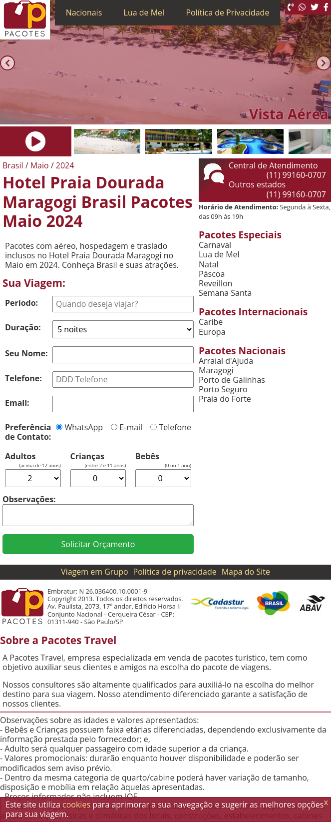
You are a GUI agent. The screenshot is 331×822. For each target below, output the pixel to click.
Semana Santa (225, 293)
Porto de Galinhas (232, 380)
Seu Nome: (26, 353)
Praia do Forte (225, 399)
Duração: (23, 327)
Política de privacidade (175, 571)
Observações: (28, 499)
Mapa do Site (246, 571)
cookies (76, 804)
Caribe (211, 322)
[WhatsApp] (302, 7)
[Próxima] (323, 63)
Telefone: (23, 378)
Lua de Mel (144, 12)
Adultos (20, 456)
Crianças (87, 456)
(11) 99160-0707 (296, 174)
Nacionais (84, 12)
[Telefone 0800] (290, 7)
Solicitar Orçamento (98, 544)
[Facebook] (326, 7)
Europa (212, 332)
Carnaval (215, 245)
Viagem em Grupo (94, 571)
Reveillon (215, 283)
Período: (21, 302)
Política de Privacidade (227, 12)
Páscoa (212, 274)
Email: (17, 402)
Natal (209, 264)
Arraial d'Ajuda (226, 361)
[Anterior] (7, 63)
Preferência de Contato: (28, 432)
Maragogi (216, 370)
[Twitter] (314, 7)
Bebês (147, 456)
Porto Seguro (223, 389)
